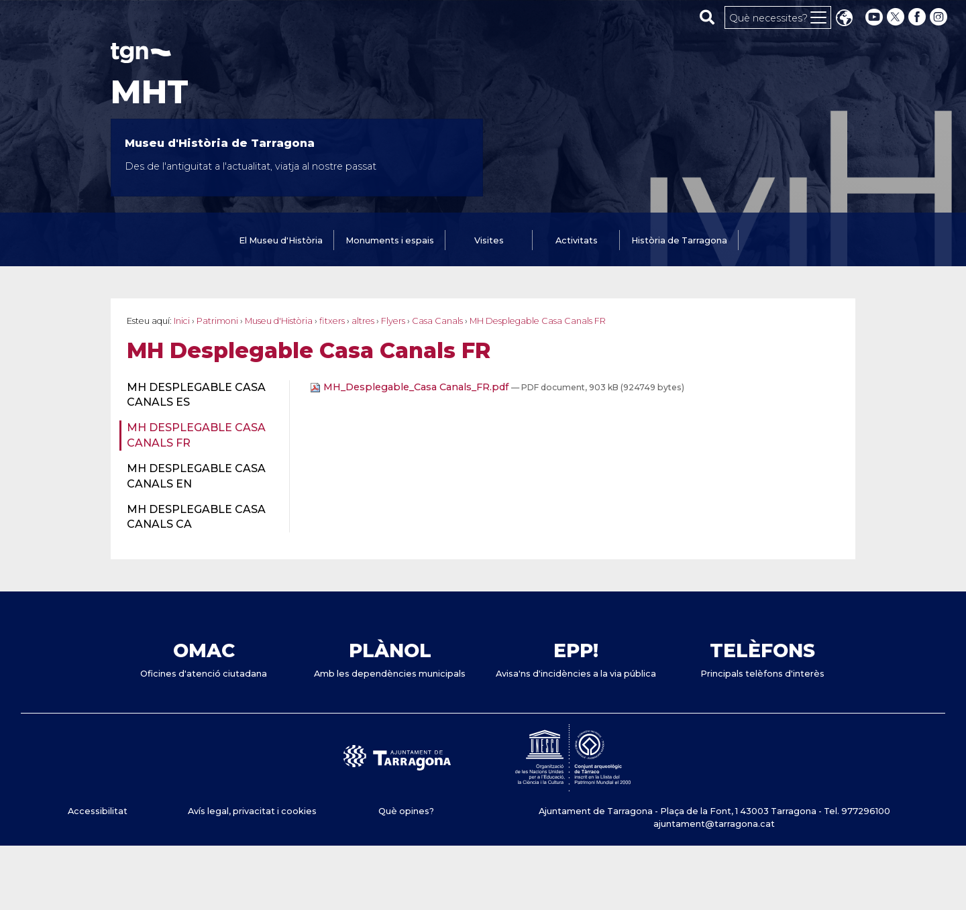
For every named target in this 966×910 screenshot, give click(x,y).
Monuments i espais (389, 240)
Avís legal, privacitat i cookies (252, 811)
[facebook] (918, 17)
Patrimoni (217, 321)
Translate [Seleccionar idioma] (844, 19)
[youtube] (874, 17)
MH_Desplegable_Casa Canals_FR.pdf (410, 387)
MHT (150, 91)
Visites (489, 240)
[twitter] (897, 17)
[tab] (280, 241)
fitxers (332, 321)
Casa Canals (437, 321)
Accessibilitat (97, 811)
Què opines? (406, 811)
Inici (182, 321)
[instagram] (940, 17)
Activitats (576, 240)
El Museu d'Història (281, 240)
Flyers (393, 321)
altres (363, 321)
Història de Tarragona (679, 240)
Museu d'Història (279, 321)
